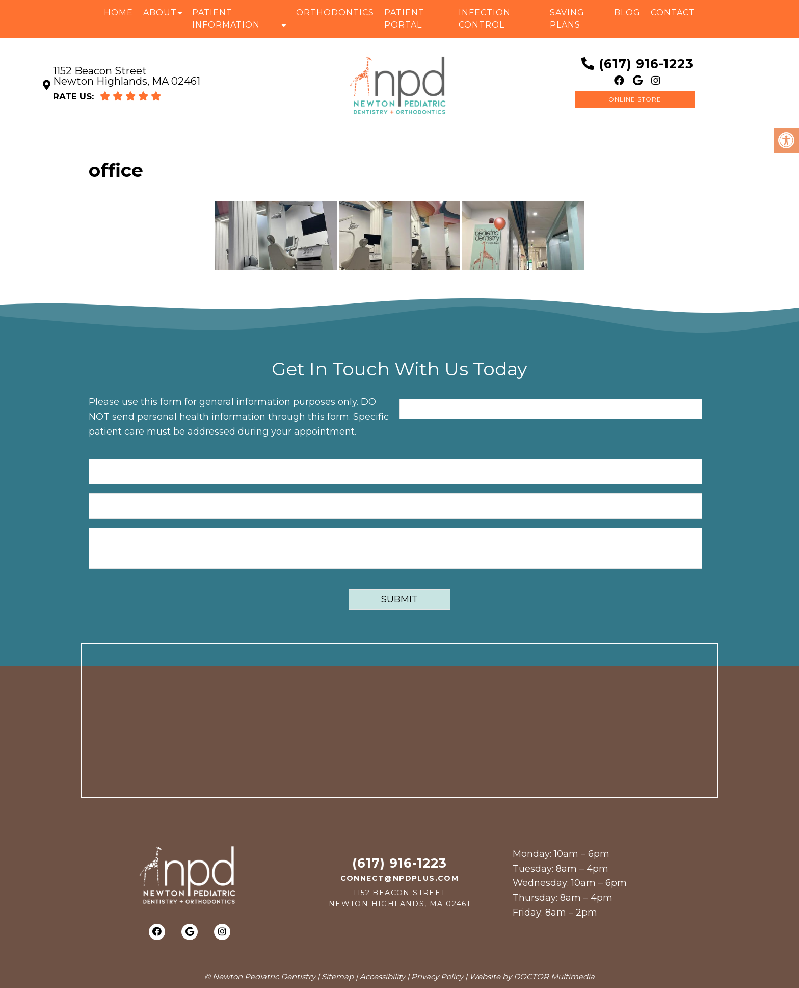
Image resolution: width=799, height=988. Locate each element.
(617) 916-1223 (646, 63)
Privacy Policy (437, 976)
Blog (627, 12)
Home (118, 12)
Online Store (634, 99)
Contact (673, 12)
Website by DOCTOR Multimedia (532, 976)
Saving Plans (567, 19)
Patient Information (226, 19)
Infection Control (485, 19)
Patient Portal (404, 19)
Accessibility (382, 976)
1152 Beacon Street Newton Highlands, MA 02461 (126, 76)
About (160, 12)
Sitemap (338, 976)
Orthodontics (335, 12)
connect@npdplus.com (399, 878)
